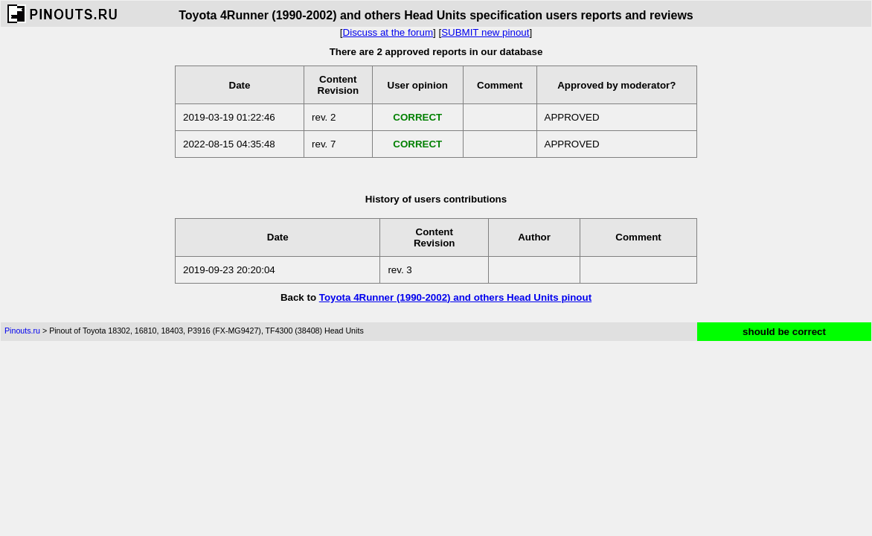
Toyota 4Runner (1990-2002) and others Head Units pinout (455, 297)
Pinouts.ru (22, 330)
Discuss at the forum (388, 32)
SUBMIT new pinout (485, 32)
